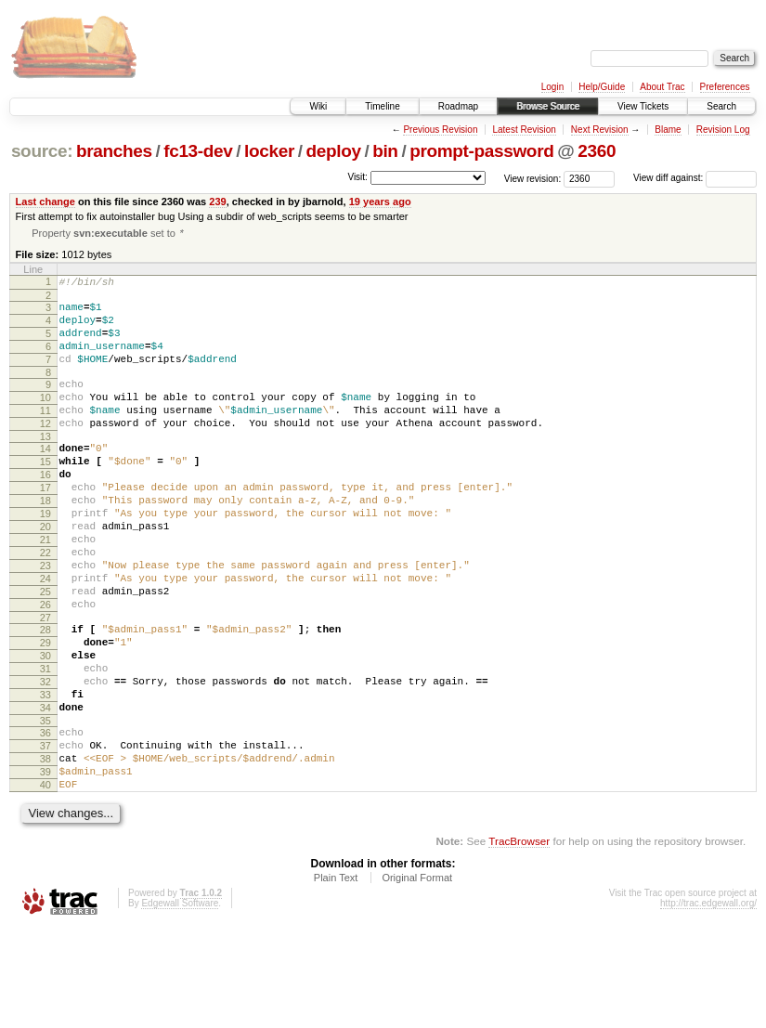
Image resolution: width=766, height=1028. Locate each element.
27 (45, 683)
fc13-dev (197, 151)
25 (45, 651)
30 (45, 727)
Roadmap (458, 106)
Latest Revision (523, 129)
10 (45, 418)
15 (45, 494)
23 (45, 620)
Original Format (417, 976)
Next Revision (600, 129)
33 (45, 774)
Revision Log (723, 129)
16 (45, 509)
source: (41, 151)
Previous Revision (440, 129)
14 (45, 478)
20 (45, 573)
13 (45, 466)
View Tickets (643, 106)
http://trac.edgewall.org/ (708, 1002)
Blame (668, 129)
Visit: (357, 177)
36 (45, 818)
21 (45, 588)
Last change (45, 201)
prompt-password (481, 151)
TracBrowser (519, 940)
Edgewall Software (179, 1002)
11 (45, 434)
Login (552, 87)
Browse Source (547, 106)
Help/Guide (601, 87)
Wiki (318, 106)
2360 (597, 151)
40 (45, 881)
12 (45, 450)
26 (45, 667)
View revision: (533, 178)
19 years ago (380, 201)
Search (721, 106)
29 (45, 711)
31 (45, 742)
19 (45, 557)
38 (45, 849)
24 (45, 636)
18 (45, 541)
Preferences (725, 87)
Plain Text (336, 976)
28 (45, 695)
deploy (332, 151)
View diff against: (695, 178)
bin (384, 151)
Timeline (382, 106)
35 (45, 806)
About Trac (662, 87)
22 (45, 604)
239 (217, 201)
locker (269, 151)
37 (45, 833)
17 (45, 525)
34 (45, 790)
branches (114, 151)
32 (45, 758)
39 (45, 865)
